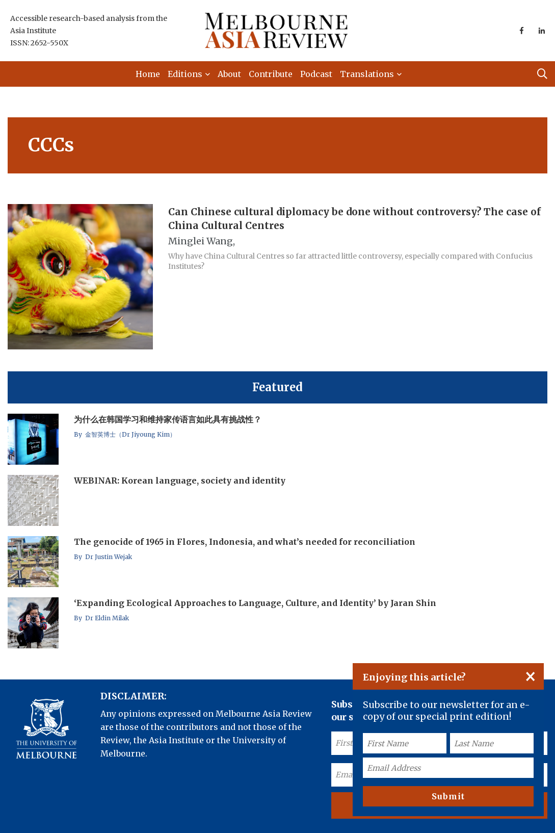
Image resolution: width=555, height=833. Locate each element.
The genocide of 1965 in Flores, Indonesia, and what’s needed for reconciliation (244, 542)
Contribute (271, 74)
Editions (185, 74)
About (229, 74)
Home (148, 74)
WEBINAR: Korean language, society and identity (179, 480)
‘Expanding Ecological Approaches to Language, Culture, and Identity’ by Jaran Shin (255, 603)
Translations (367, 74)
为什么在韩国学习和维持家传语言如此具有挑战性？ (167, 419)
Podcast (316, 74)
